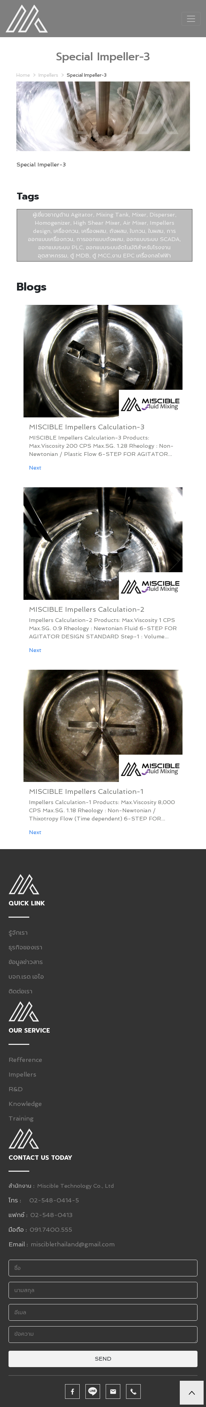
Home (23, 75)
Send (103, 1359)
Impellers (48, 75)
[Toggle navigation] (191, 19)
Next (35, 467)
